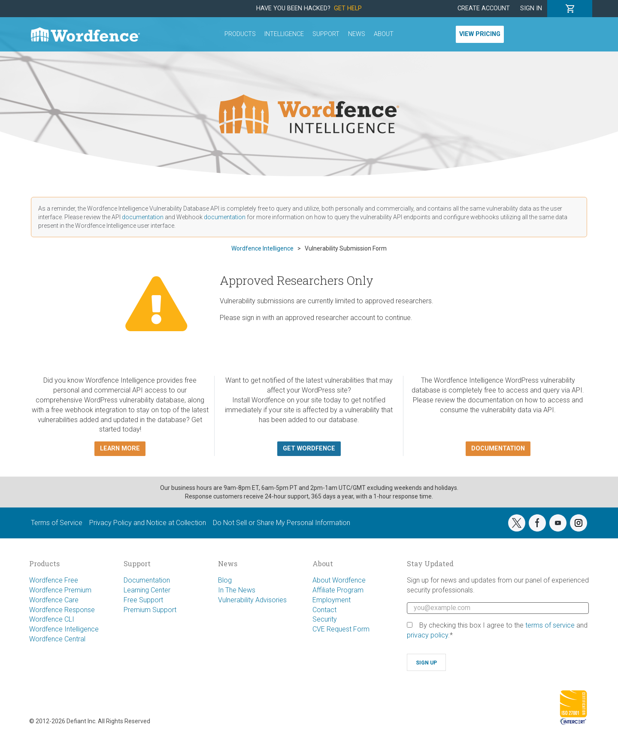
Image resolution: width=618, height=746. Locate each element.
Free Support (143, 600)
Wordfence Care (54, 600)
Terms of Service (56, 523)
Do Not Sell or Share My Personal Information (281, 523)
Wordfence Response (62, 610)
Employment (331, 600)
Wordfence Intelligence (64, 629)
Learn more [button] (120, 448)
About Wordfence (339, 580)
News (356, 34)
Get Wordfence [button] (309, 448)
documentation (143, 217)
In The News (236, 590)
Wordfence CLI (51, 619)
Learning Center (147, 590)
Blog (225, 580)
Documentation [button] (498, 448)
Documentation (147, 580)
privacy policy (427, 635)
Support (325, 34)
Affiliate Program (338, 590)
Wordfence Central (57, 639)
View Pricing (479, 34)
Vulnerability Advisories (252, 600)
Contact (324, 610)
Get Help (348, 8)
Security (324, 619)
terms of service (550, 625)
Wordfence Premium (60, 590)
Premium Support (150, 610)
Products (240, 34)
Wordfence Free (53, 580)
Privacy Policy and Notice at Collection (147, 523)
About (384, 34)
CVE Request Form (341, 629)
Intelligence (284, 34)
